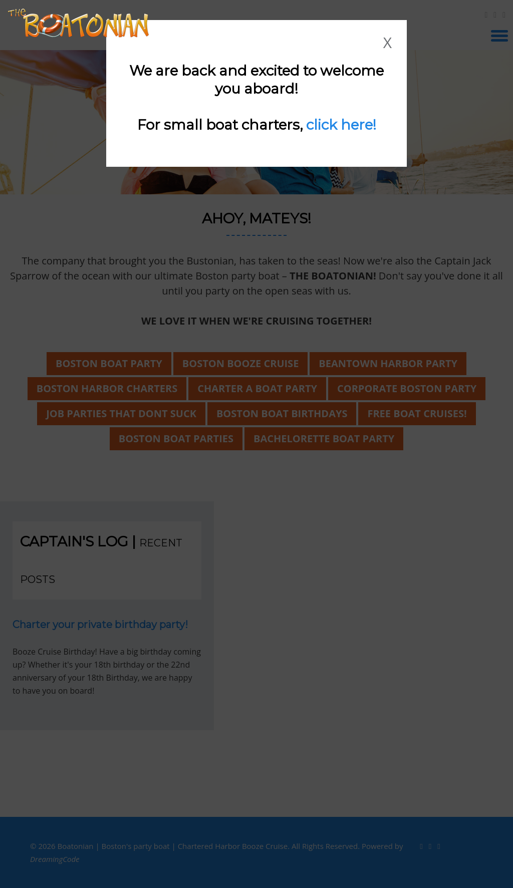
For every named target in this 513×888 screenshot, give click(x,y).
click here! (341, 124)
